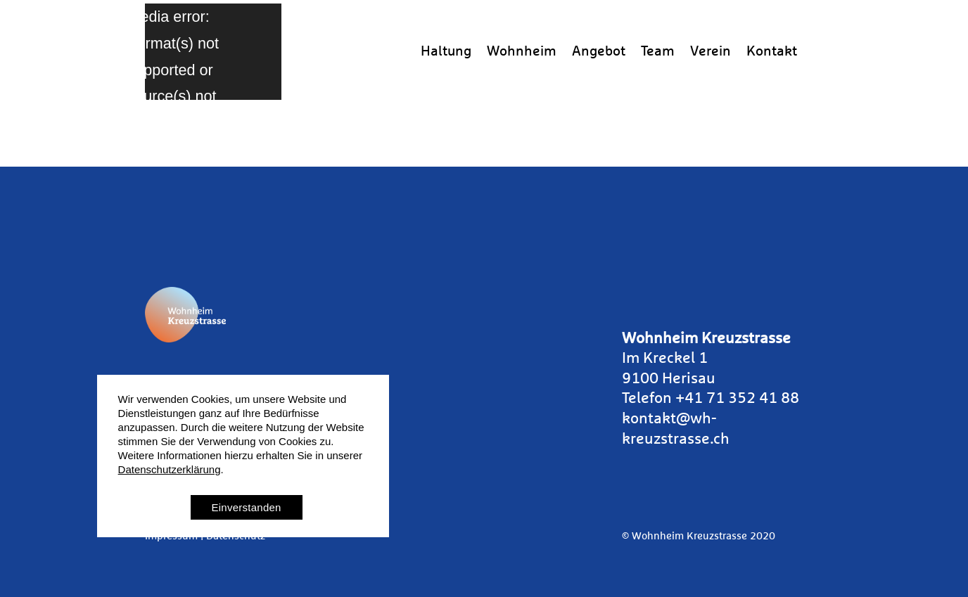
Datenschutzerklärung (169, 469)
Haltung (446, 51)
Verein (710, 51)
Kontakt (771, 51)
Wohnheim (521, 51)
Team (658, 51)
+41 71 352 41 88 (737, 398)
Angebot (598, 51)
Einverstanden (246, 507)
